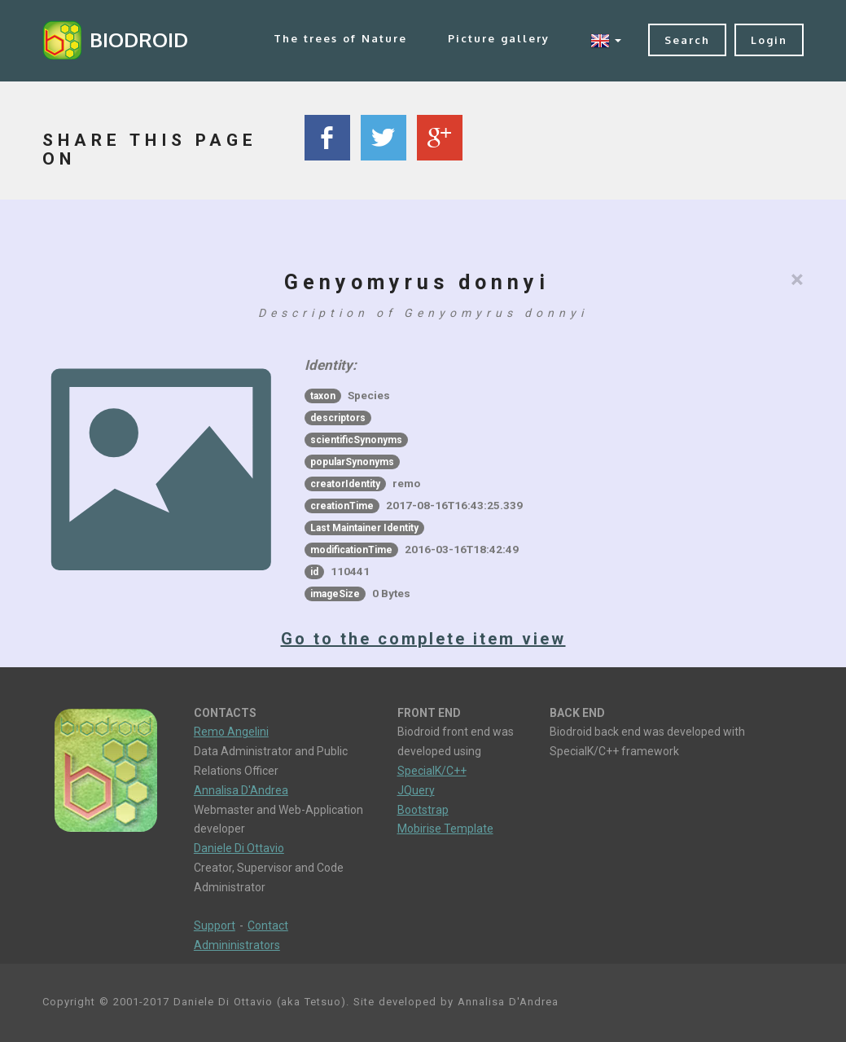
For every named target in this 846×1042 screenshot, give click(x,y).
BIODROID (139, 39)
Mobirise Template (445, 828)
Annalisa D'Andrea (241, 790)
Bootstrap (423, 809)
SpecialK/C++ (432, 770)
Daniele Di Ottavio (239, 848)
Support (214, 925)
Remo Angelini (231, 731)
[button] (606, 40)
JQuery (416, 790)
